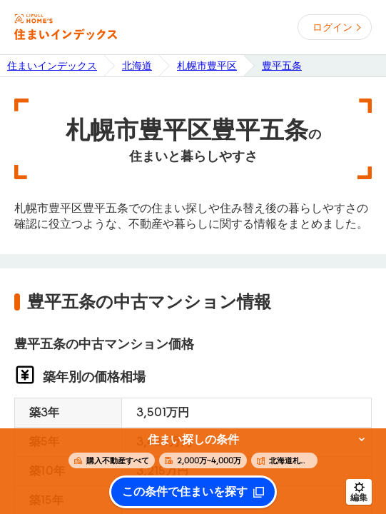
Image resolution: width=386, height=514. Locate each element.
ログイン (332, 27)
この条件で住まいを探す (185, 492)
